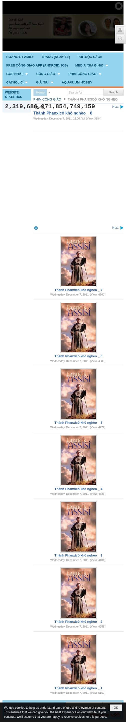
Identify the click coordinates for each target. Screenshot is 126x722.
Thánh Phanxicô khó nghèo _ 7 (78, 290)
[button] (92, 65)
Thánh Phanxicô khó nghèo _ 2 (78, 622)
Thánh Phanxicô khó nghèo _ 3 (78, 555)
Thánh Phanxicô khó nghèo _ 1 (78, 688)
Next (115, 106)
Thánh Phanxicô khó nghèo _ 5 (78, 422)
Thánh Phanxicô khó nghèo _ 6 (78, 356)
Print (36, 227)
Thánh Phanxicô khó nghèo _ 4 (78, 489)
